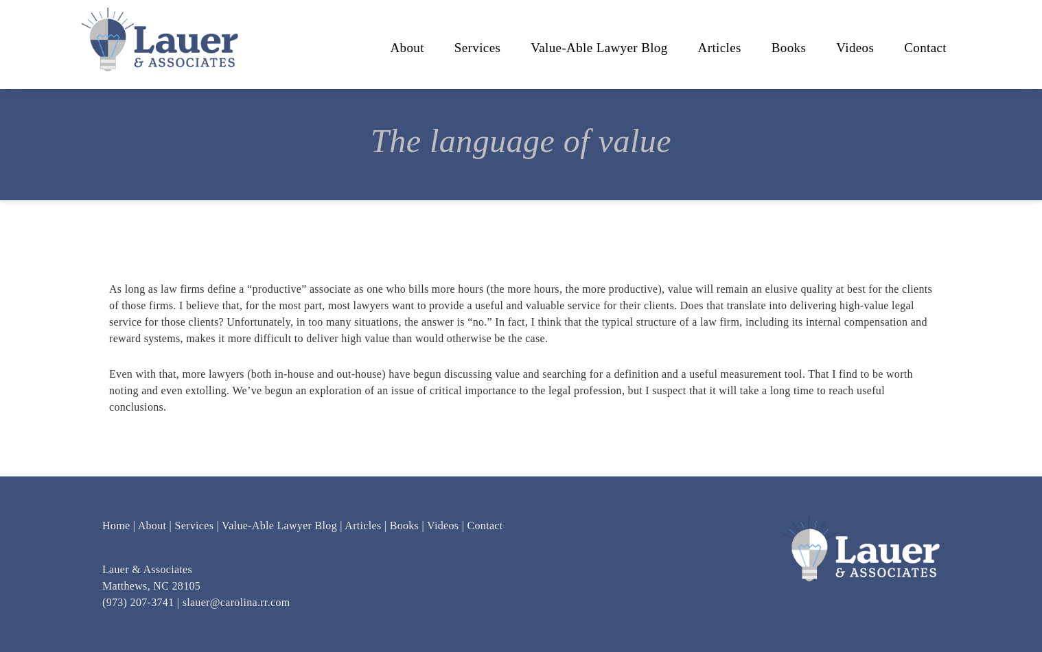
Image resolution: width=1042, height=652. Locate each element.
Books (404, 525)
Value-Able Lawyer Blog (279, 525)
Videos (443, 525)
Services (193, 525)
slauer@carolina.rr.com (236, 602)
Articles (363, 525)
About (152, 525)
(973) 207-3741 (138, 602)
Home (116, 525)
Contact (485, 525)
